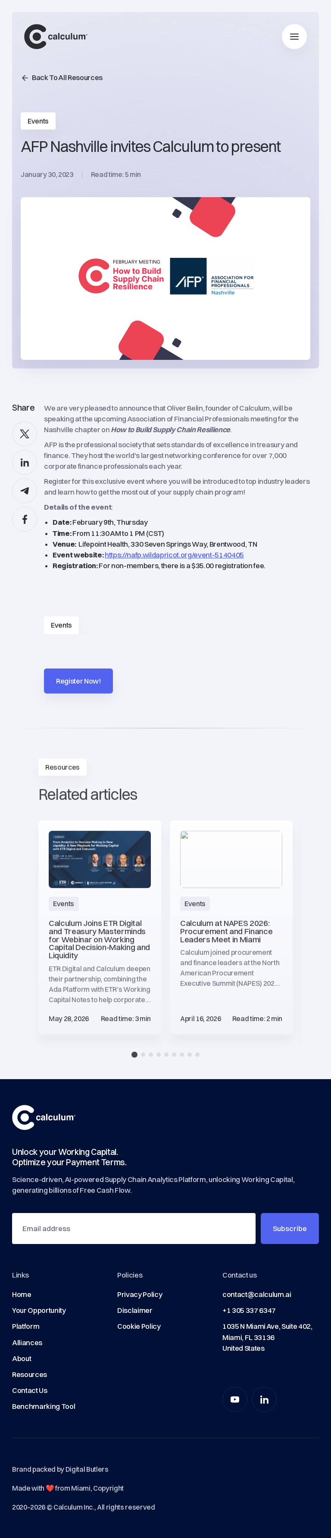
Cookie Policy (139, 1326)
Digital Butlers (87, 1469)
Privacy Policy (139, 1294)
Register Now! (78, 681)
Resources (29, 1374)
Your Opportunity (39, 1310)
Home (21, 1294)
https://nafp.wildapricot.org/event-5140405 (174, 555)
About (21, 1358)
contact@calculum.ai (256, 1294)
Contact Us (29, 1390)
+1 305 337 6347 (249, 1310)
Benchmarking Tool (43, 1406)
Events (61, 625)
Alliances (27, 1342)
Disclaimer (135, 1310)
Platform (25, 1326)
